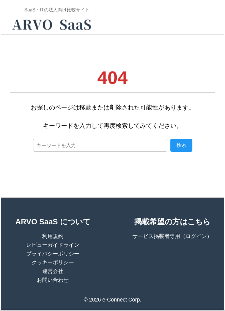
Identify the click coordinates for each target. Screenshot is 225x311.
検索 (181, 145)
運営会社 (52, 271)
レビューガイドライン (52, 245)
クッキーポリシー (52, 262)
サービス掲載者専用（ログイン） (172, 236)
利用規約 (52, 236)
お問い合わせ (53, 280)
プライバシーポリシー (52, 254)
